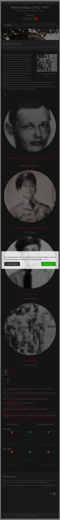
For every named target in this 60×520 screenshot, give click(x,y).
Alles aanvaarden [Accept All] (48, 264)
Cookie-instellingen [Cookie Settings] (12, 264)
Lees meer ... (46, 259)
